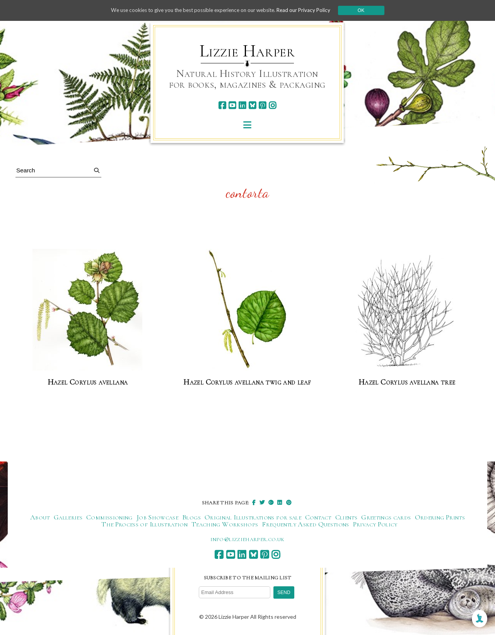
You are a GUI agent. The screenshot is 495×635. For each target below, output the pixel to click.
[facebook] (222, 105)
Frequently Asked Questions (305, 524)
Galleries (68, 517)
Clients (346, 517)
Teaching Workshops (224, 524)
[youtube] (232, 105)
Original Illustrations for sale (253, 517)
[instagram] (272, 105)
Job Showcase (157, 517)
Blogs (191, 517)
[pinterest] (262, 105)
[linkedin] (242, 105)
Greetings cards (386, 517)
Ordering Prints (440, 517)
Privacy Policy (375, 524)
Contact (318, 517)
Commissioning (109, 517)
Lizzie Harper (247, 51)
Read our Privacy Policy (309, 10)
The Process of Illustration (144, 524)
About (40, 517)
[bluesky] (252, 105)
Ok (368, 10)
